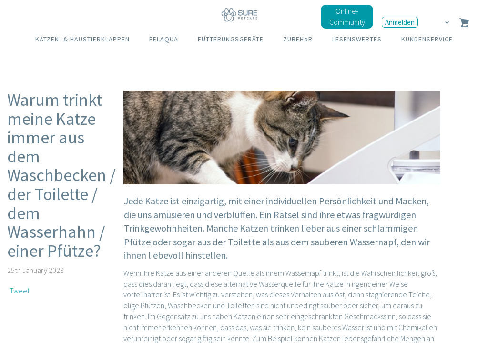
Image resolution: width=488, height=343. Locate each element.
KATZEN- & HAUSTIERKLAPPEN (82, 39)
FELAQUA (163, 39)
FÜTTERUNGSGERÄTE (231, 39)
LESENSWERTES (357, 39)
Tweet (20, 290)
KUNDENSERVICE (427, 39)
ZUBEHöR (298, 39)
